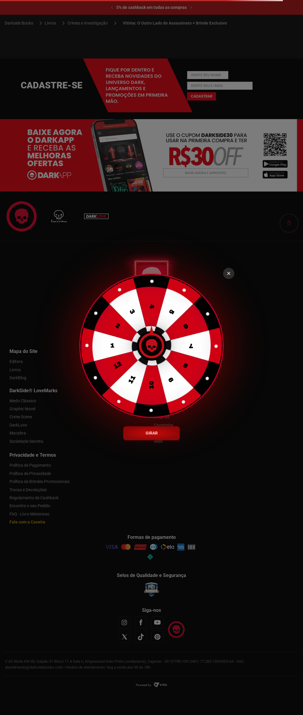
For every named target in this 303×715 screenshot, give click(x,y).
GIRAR (152, 433)
